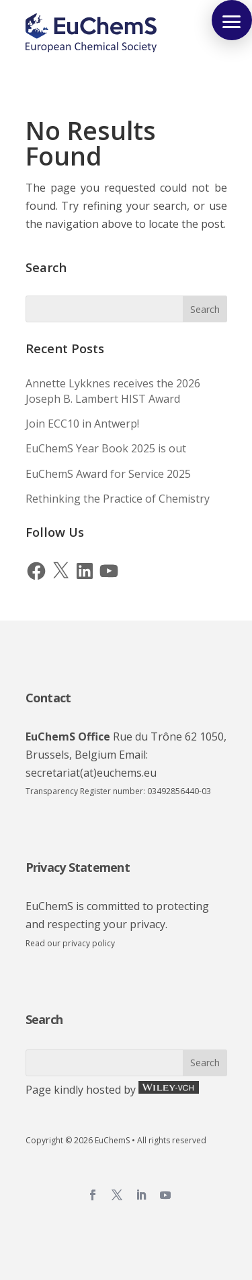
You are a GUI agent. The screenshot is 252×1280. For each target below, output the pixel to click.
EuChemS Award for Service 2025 (108, 473)
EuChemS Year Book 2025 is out (106, 448)
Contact (48, 698)
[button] (232, 20)
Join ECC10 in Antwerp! (82, 423)
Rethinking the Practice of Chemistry (118, 498)
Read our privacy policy (70, 943)
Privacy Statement (78, 867)
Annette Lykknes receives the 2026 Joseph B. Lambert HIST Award (113, 390)
